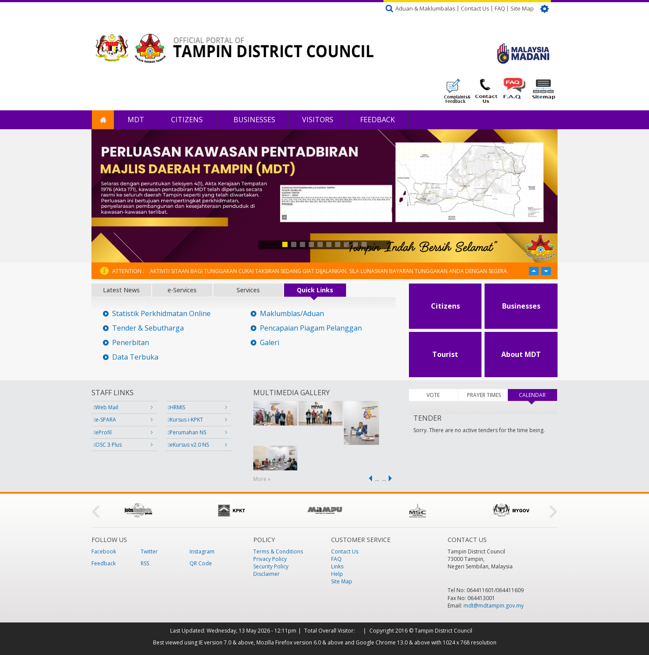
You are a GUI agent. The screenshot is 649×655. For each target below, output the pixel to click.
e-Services (182, 290)
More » (261, 479)
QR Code (201, 563)
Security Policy (270, 566)
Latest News (121, 290)
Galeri (269, 342)
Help (337, 574)
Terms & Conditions (278, 551)
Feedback (377, 119)
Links (337, 566)
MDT (136, 119)
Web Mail (106, 407)
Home (102, 119)
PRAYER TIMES (484, 395)
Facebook (103, 551)
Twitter (149, 551)
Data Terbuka (135, 357)
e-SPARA (105, 419)
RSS (145, 563)
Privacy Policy (270, 559)
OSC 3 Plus (108, 444)
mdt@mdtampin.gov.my (493, 605)
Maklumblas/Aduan (292, 313)
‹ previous (369, 478)
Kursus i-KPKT (185, 419)
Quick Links (315, 290)
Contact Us (475, 8)
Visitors (317, 119)
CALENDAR (538, 395)
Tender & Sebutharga (148, 328)
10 (364, 244)
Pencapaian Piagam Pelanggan (311, 328)
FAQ (500, 8)
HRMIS (176, 407)
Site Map (522, 8)
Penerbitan (130, 342)
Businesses (253, 119)
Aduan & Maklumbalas (425, 8)
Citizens (187, 119)
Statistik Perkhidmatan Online (161, 313)
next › (392, 478)
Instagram (202, 551)
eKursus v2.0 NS (188, 444)
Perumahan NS (187, 432)
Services (248, 290)
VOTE (433, 395)
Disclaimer (266, 574)
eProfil (103, 432)
